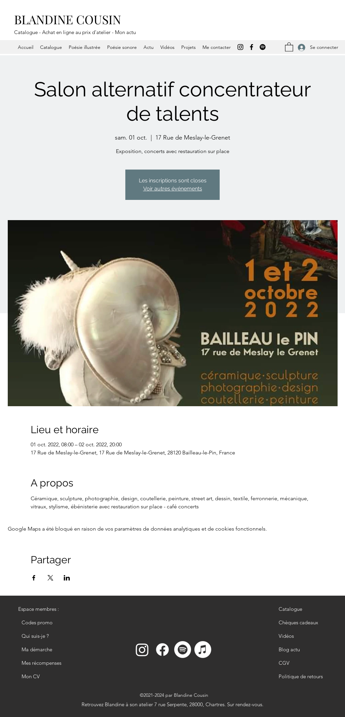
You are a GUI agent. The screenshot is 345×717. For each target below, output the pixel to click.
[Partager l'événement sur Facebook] (34, 577)
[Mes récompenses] (42, 663)
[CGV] (302, 663)
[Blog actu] (302, 649)
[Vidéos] (302, 636)
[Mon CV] (42, 676)
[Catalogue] (302, 609)
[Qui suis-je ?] (42, 636)
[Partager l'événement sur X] (50, 577)
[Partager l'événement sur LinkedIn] (67, 577)
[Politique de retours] (302, 676)
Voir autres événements (172, 188)
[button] (289, 47)
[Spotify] (262, 47)
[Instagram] (240, 47)
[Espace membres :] (42, 609)
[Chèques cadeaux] (302, 622)
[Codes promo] (42, 622)
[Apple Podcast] (202, 649)
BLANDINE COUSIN (67, 19)
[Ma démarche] (42, 649)
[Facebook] (251, 47)
